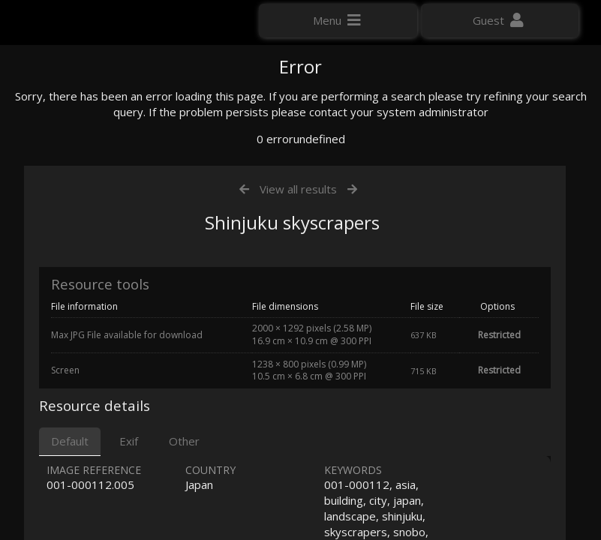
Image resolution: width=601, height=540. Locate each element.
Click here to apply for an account (96, 269)
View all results (298, 343)
